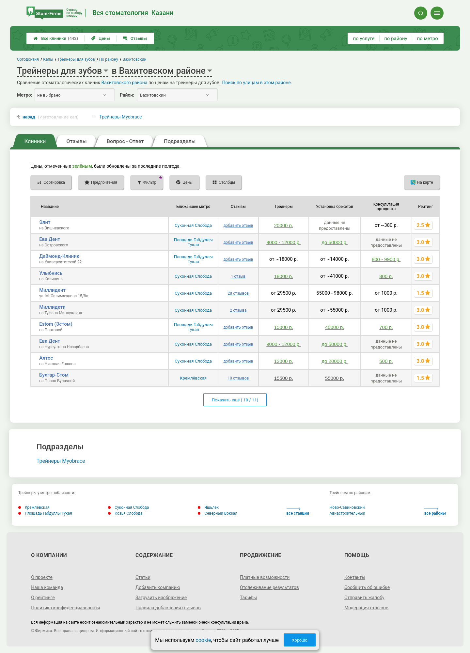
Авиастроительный (347, 513)
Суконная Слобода (193, 225)
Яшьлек (208, 507)
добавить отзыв (238, 225)
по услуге (364, 38)
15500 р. (283, 378)
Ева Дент (49, 239)
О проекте (42, 577)
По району (109, 59)
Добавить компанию (157, 587)
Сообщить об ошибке (367, 587)
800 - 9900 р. (386, 259)
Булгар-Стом (54, 375)
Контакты (354, 577)
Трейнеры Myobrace (120, 117)
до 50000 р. (334, 242)
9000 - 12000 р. (283, 242)
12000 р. (283, 361)
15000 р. (283, 327)
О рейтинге (43, 597)
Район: (127, 95)
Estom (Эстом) (55, 324)
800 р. (386, 276)
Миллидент (52, 290)
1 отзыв (238, 276)
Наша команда (47, 587)
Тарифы (248, 597)
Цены (100, 38)
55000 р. (334, 378)
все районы (435, 511)
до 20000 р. (334, 361)
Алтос (46, 358)
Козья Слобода (125, 513)
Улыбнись (50, 273)
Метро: (24, 95)
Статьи (142, 577)
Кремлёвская (193, 378)
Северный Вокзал (217, 513)
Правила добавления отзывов (168, 607)
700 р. (386, 327)
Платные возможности (265, 577)
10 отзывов (238, 378)
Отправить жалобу (364, 597)
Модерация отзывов (366, 607)
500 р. (386, 361)
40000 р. (334, 327)
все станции (298, 511)
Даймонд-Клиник (59, 256)
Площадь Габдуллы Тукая (193, 242)
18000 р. (283, 276)
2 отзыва (238, 310)
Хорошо (299, 640)
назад (51, 117)
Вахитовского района (125, 82)
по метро (427, 38)
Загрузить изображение (161, 597)
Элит (44, 222)
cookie (203, 640)
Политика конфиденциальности (65, 607)
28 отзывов (238, 293)
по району (395, 38)
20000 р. (283, 225)
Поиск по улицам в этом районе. (257, 82)
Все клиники (56, 38)
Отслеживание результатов (269, 587)
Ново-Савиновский (347, 507)
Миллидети (52, 307)
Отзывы (135, 38)
